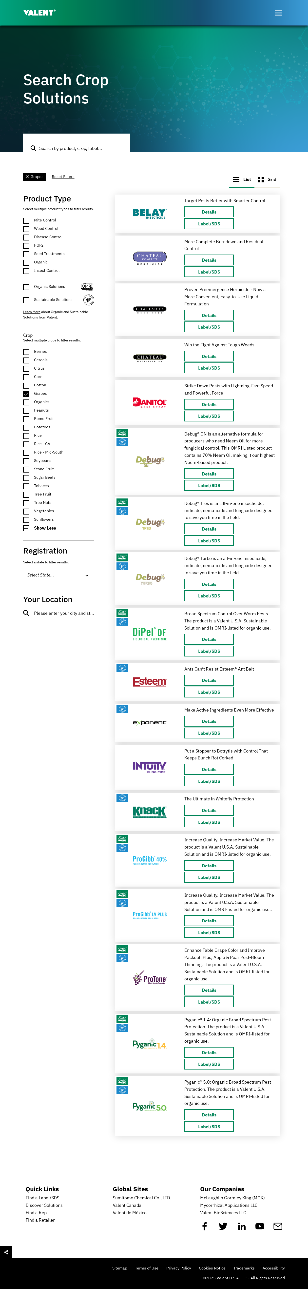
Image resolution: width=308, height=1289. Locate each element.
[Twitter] (223, 1228)
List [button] (241, 179)
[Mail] (277, 1228)
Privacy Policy (178, 1268)
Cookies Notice (212, 1268)
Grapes (34, 177)
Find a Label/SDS (42, 1198)
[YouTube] (259, 1228)
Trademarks (244, 1268)
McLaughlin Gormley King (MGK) (232, 1198)
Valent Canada (127, 1205)
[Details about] (209, 211)
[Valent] (43, 13)
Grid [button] (267, 179)
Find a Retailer (40, 1220)
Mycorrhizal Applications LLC (228, 1205)
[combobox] (59, 575)
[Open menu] (278, 13)
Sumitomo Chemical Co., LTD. (142, 1198)
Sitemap (119, 1268)
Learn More (31, 312)
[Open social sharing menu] (6, 1252)
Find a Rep (36, 1213)
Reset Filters (63, 177)
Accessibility (274, 1268)
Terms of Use (146, 1268)
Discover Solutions (44, 1205)
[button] (59, 528)
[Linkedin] (241, 1228)
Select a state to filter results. (46, 562)
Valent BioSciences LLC (223, 1213)
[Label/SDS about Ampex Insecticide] (209, 223)
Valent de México (130, 1213)
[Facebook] (204, 1228)
